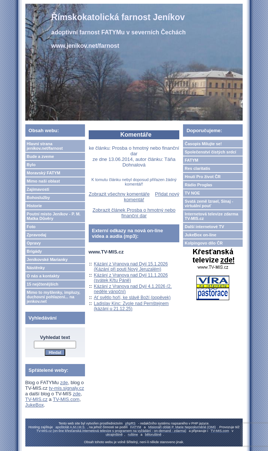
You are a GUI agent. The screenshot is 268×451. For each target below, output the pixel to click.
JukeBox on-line (200, 235)
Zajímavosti (38, 189)
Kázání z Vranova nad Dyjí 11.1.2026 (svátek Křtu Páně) (131, 278)
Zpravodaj (37, 235)
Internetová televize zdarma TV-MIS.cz (211, 216)
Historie (34, 205)
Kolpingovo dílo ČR (204, 243)
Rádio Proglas (198, 185)
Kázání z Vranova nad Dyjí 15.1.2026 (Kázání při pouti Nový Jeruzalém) (131, 266)
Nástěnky (36, 267)
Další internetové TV (204, 226)
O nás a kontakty (43, 276)
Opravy (34, 243)
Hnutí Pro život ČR (203, 176)
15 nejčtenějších (43, 284)
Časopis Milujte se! (203, 143)
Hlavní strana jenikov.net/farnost (45, 145)
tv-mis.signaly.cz (66, 388)
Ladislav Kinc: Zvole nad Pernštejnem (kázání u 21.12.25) (131, 306)
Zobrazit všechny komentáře (119, 194)
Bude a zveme (40, 156)
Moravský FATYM (43, 173)
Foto (31, 226)
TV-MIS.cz (36, 399)
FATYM (191, 160)
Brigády (34, 251)
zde (64, 382)
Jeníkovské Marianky (47, 259)
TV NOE (192, 193)
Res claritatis (197, 168)
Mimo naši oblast (43, 181)
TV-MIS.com (66, 399)
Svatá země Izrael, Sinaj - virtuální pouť (209, 203)
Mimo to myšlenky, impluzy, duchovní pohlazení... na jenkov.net (54, 297)
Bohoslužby (38, 197)
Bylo (31, 164)
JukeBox (34, 405)
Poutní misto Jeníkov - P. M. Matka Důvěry (54, 216)
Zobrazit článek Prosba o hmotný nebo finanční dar (134, 212)
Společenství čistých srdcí (210, 152)
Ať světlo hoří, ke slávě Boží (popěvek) (132, 297)
